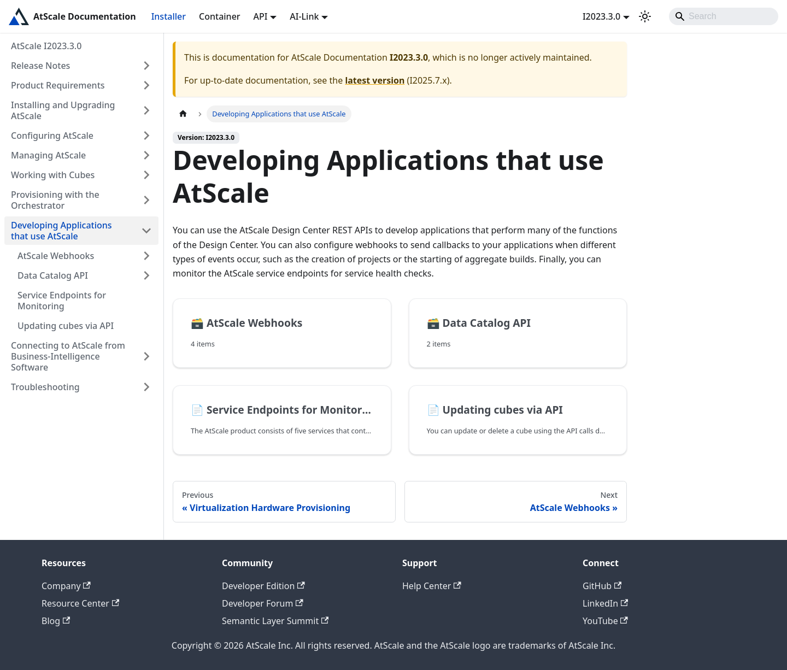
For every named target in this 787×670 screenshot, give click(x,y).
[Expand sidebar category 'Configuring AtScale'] (146, 135)
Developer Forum (262, 603)
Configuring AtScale (52, 136)
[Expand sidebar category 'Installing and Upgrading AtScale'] (146, 110)
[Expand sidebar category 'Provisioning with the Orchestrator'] (146, 200)
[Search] (723, 16)
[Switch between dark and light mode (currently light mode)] (645, 16)
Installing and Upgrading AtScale (63, 110)
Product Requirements (58, 85)
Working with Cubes (53, 175)
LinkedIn (605, 603)
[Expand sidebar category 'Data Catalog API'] (146, 275)
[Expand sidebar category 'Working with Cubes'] (146, 175)
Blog (56, 621)
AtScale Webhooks (55, 256)
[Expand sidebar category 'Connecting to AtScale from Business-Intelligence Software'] (146, 356)
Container (219, 16)
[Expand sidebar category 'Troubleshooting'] (146, 387)
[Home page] (183, 113)
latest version (374, 80)
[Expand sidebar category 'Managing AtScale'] (146, 155)
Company (66, 586)
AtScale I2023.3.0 (46, 46)
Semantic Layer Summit (275, 621)
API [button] (261, 16)
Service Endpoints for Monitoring (61, 300)
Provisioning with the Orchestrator (55, 200)
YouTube (605, 621)
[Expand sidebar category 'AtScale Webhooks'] (146, 256)
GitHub (602, 586)
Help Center (431, 586)
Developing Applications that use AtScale (61, 230)
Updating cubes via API (65, 326)
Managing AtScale (48, 155)
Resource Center (80, 603)
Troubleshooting (45, 387)
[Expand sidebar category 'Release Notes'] (146, 65)
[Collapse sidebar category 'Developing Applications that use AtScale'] (146, 230)
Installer (168, 16)
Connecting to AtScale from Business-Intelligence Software (68, 356)
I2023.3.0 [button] (601, 16)
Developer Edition (263, 586)
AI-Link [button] (304, 16)
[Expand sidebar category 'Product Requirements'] (146, 85)
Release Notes (40, 66)
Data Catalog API (52, 275)
